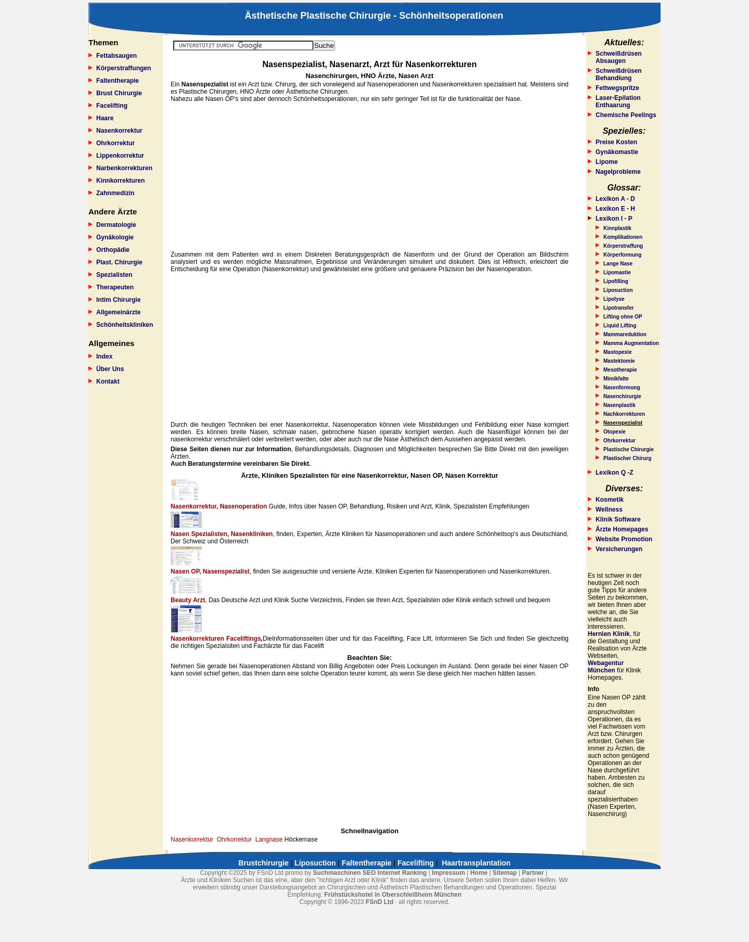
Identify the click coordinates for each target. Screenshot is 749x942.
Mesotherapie (620, 370)
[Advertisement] (370, 177)
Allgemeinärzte (118, 312)
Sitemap (505, 872)
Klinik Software (618, 519)
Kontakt (108, 381)
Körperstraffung (623, 246)
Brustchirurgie (263, 863)
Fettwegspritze (617, 88)
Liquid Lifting (619, 325)
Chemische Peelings (626, 115)
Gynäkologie (115, 237)
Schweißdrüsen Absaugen (619, 57)
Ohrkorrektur (115, 143)
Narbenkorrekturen (124, 168)
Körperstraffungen (123, 68)
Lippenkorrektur (120, 155)
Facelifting (111, 105)
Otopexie (614, 432)
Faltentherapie (117, 80)
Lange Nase (617, 263)
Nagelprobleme (618, 171)
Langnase (269, 839)
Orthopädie (113, 249)
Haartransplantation (476, 863)
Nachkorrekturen (624, 414)
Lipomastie (617, 272)
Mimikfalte (616, 378)
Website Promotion (624, 539)
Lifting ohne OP (622, 317)
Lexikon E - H (615, 208)
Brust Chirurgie (119, 93)
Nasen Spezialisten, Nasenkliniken (222, 534)
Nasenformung (621, 387)
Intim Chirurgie (118, 299)
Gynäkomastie (617, 152)
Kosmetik (610, 499)
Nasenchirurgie (622, 396)
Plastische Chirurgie (628, 449)
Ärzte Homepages (622, 529)
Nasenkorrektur (119, 130)
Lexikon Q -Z (615, 472)
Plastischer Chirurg (627, 458)
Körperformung (622, 255)
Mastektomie (619, 361)
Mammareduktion (625, 334)
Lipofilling (615, 281)
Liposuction (618, 290)
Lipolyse (614, 299)
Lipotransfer (618, 308)
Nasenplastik (619, 405)
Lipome (607, 162)
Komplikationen (622, 237)
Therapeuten (115, 287)
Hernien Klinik (609, 634)
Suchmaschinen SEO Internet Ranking (370, 872)
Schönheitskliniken (124, 324)
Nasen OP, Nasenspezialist (210, 571)
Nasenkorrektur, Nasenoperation (219, 506)
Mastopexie (617, 352)
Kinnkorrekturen (120, 180)
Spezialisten (114, 274)
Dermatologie (116, 224)
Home (478, 872)
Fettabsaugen (116, 55)
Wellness (609, 509)
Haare (104, 118)
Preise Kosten (616, 142)
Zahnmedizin (115, 193)
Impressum (448, 872)
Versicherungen (619, 549)
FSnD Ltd (379, 902)
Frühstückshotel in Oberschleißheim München (392, 894)
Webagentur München (606, 666)
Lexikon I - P (614, 218)
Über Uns (110, 369)
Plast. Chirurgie (119, 262)
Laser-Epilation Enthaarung (618, 101)
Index (104, 356)
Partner (533, 872)
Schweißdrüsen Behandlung (619, 74)
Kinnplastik (617, 228)
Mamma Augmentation (631, 343)
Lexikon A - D (615, 198)
